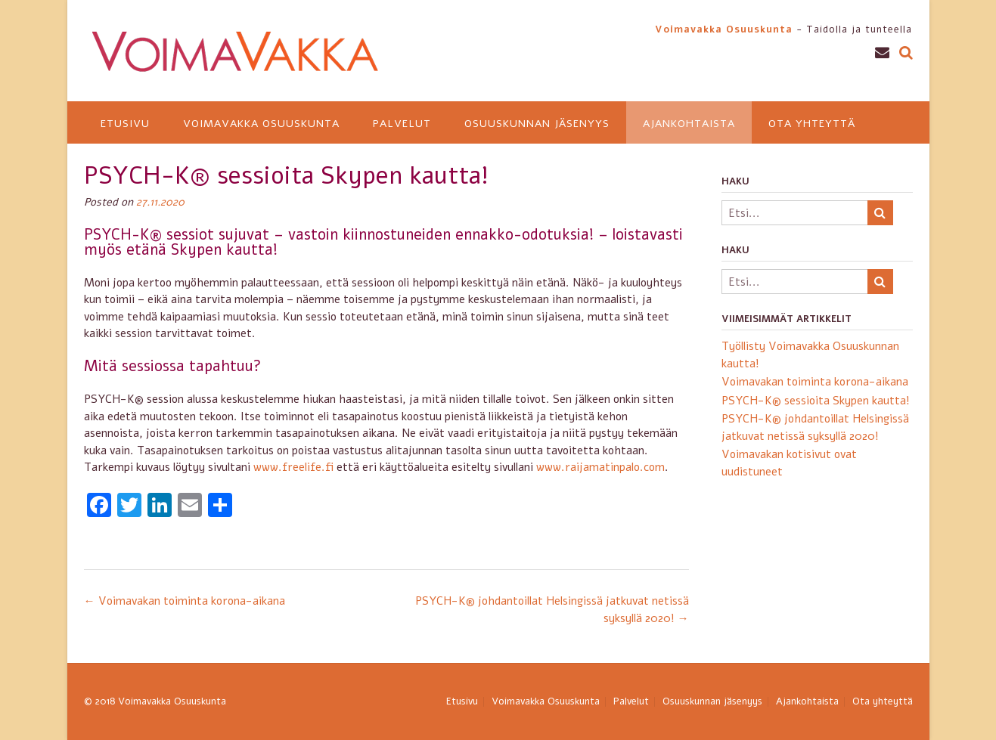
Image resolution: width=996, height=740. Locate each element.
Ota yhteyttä (811, 123)
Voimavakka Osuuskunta (261, 123)
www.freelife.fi (293, 467)
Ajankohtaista (689, 123)
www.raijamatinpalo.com (600, 467)
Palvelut (402, 123)
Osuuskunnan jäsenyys (537, 123)
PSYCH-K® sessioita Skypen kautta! (815, 400)
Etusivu (125, 123)
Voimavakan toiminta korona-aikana (184, 600)
